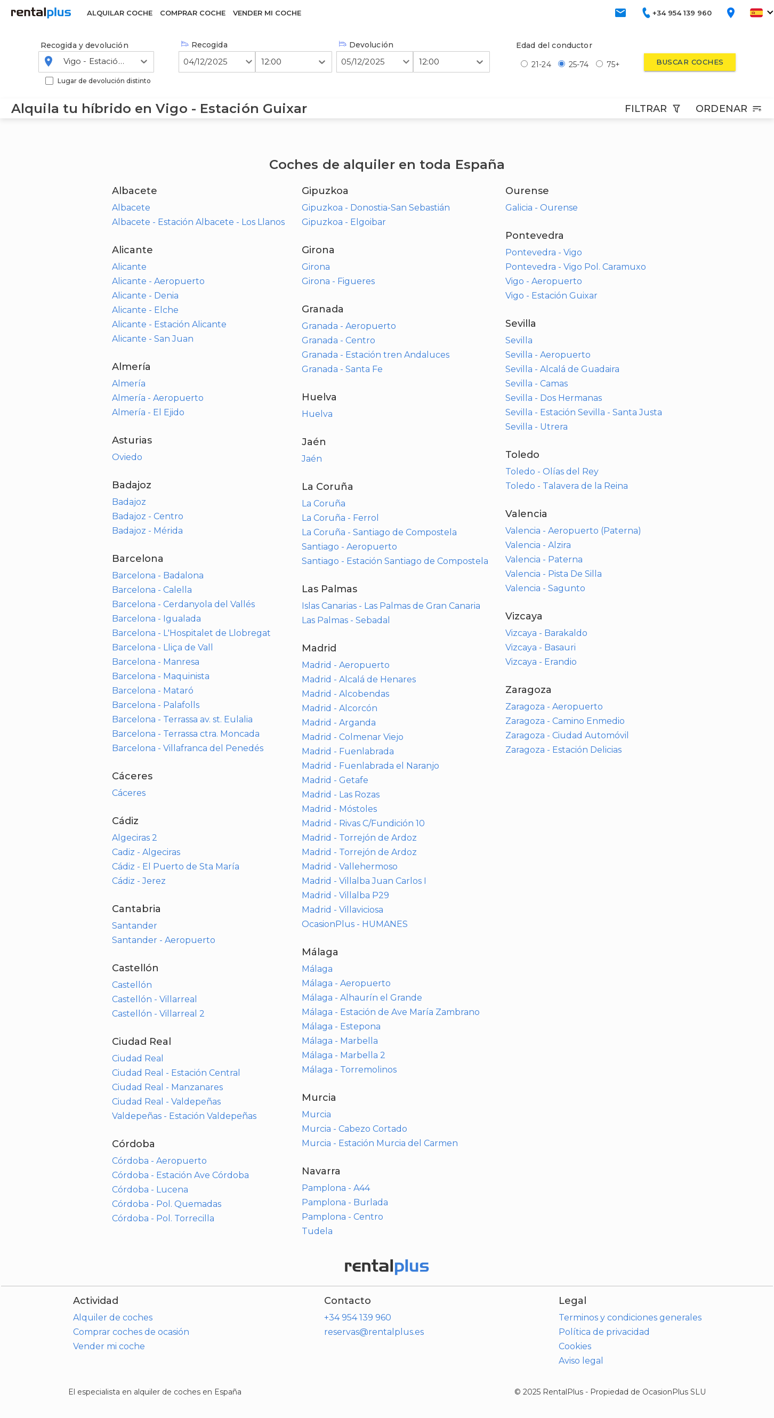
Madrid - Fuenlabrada (348, 751)
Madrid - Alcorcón (339, 708)
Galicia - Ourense (541, 208)
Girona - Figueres (338, 281)
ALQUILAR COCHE (119, 13)
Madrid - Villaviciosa (342, 910)
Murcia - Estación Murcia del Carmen (380, 1143)
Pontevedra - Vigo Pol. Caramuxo (575, 267)
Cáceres (129, 793)
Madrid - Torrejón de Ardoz (359, 838)
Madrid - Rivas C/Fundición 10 (363, 823)
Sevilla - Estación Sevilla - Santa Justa (583, 412)
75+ (613, 64)
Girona (316, 267)
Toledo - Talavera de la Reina (566, 486)
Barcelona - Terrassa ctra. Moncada (186, 734)
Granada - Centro (338, 340)
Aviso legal (581, 1361)
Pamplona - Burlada (345, 1202)
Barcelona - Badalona (158, 575)
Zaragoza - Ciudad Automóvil (567, 735)
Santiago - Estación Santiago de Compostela (395, 561)
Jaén (312, 459)
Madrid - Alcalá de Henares (359, 679)
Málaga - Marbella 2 (343, 1055)
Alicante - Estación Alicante (169, 324)
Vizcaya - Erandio (541, 662)
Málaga (317, 969)
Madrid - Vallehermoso (350, 866)
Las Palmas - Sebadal (346, 620)
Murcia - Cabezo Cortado (354, 1129)
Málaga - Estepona (341, 1026)
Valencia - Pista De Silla (553, 574)
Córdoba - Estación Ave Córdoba (180, 1175)
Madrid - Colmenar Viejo (353, 737)
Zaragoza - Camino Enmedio (565, 721)
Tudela (317, 1231)
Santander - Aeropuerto (163, 940)
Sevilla (519, 340)
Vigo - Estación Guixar (551, 296)
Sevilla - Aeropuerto (548, 355)
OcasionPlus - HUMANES (355, 924)
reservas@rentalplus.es (374, 1332)
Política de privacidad (604, 1332)
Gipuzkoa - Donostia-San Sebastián (376, 208)
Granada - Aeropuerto (349, 326)
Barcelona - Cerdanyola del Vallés (183, 604)
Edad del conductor (554, 45)
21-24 (541, 64)
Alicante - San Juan (153, 339)
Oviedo (127, 457)
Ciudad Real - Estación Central (176, 1073)
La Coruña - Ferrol (340, 518)
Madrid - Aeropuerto (346, 665)
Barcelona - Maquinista (160, 676)
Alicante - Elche (145, 310)
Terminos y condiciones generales (630, 1317)
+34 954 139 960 (357, 1317)
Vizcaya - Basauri (540, 647)
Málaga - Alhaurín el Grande (362, 998)
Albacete (131, 208)
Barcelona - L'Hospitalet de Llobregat (191, 633)
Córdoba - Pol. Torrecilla (163, 1218)
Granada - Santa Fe (342, 369)
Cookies (575, 1346)
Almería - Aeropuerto (158, 398)
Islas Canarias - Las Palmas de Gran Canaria (391, 606)
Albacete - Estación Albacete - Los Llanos (198, 222)
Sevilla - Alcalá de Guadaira (562, 369)
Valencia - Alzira (538, 545)
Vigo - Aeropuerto (543, 281)
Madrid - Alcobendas (345, 694)
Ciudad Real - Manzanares (167, 1087)
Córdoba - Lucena (150, 1190)
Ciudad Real (138, 1058)
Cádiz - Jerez (139, 881)
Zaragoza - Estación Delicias (563, 750)
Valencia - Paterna (544, 559)
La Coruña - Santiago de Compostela (379, 532)
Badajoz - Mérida (147, 531)
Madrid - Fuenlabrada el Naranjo (370, 766)
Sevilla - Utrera (536, 427)
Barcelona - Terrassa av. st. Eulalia (182, 719)
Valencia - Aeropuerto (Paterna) (573, 531)
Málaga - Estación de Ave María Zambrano (391, 1012)
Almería (129, 383)
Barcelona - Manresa (155, 662)
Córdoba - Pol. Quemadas (166, 1204)
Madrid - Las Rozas (341, 794)
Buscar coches (689, 62)
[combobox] (64, 61)
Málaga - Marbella (340, 1041)
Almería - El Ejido (148, 412)
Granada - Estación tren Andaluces (375, 355)
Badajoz (129, 502)
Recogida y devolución (84, 45)
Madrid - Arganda (339, 723)
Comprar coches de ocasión (131, 1332)
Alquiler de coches (112, 1317)
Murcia (316, 1114)
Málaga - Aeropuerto (346, 983)
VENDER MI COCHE (267, 13)
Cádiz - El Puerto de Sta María (175, 866)
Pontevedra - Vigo (543, 252)
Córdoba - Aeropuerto (159, 1161)
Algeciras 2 (134, 838)
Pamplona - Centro (342, 1217)
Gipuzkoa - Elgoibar (344, 222)
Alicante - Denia (145, 296)
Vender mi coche (109, 1346)
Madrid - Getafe (335, 780)
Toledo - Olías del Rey (552, 471)
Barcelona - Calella (152, 590)
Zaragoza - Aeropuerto (554, 707)
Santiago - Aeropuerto (349, 547)
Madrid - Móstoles (339, 809)
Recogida (204, 44)
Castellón (132, 985)
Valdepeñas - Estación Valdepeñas (184, 1116)
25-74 (579, 64)
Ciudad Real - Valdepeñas (166, 1102)
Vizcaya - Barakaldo (546, 633)
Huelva (317, 414)
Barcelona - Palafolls (155, 705)
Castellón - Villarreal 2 (158, 1014)
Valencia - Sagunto (545, 588)
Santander (134, 926)
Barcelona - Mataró (153, 691)
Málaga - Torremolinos (349, 1070)
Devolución (366, 44)
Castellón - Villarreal (154, 999)
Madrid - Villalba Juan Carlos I (364, 881)
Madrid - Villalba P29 (345, 895)
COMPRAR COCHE (192, 13)
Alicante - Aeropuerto (158, 281)
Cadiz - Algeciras (146, 852)
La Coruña (323, 503)
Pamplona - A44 (336, 1188)
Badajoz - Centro (147, 516)
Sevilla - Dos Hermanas (553, 398)
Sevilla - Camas (536, 383)
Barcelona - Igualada (156, 619)
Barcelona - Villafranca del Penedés (187, 748)
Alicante (129, 267)
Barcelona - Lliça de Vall (162, 647)
